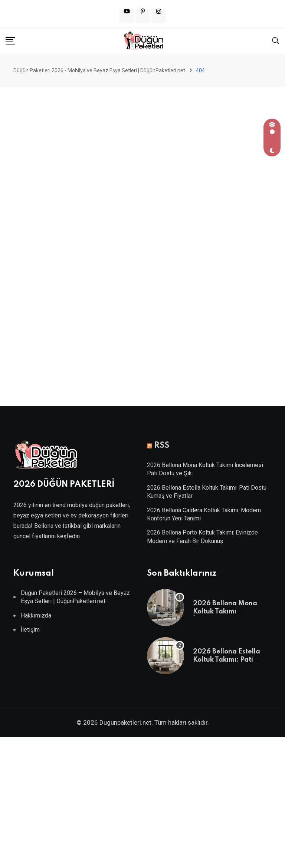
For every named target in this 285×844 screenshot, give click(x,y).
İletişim (30, 629)
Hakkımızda (36, 615)
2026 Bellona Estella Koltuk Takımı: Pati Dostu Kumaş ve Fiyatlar (232, 660)
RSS (161, 445)
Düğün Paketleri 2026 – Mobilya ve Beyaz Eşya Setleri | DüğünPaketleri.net (75, 597)
